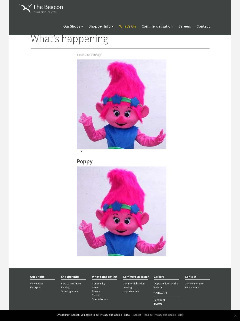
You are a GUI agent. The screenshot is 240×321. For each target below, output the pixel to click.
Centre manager (194, 283)
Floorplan (35, 287)
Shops (95, 295)
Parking (65, 287)
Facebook (160, 300)
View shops (36, 283)
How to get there (71, 283)
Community (98, 283)
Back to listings (89, 55)
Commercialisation (157, 26)
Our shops (73, 26)
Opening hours (69, 291)
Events (96, 291)
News (95, 287)
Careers (184, 26)
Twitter (158, 304)
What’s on (127, 26)
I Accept (136, 314)
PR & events (192, 287)
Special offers (100, 299)
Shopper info (101, 26)
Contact (203, 26)
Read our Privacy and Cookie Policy (163, 314)
